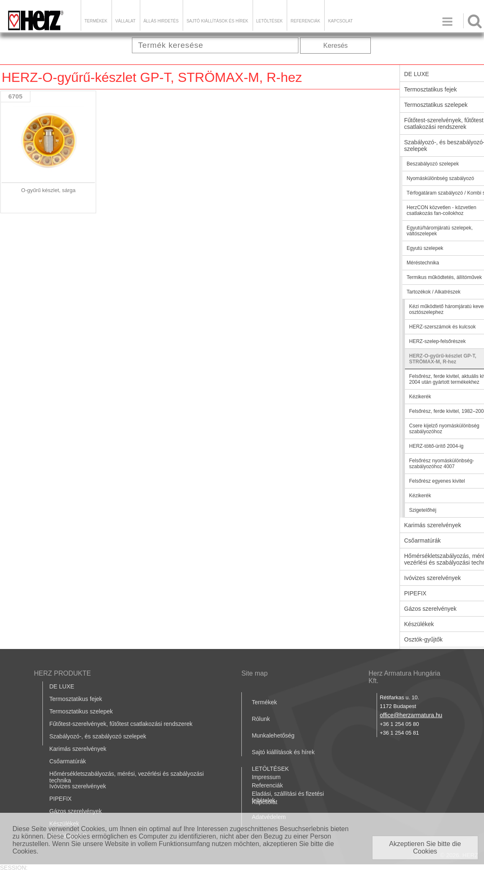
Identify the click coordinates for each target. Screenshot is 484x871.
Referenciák (305, 21)
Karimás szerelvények (78, 748)
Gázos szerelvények (76, 811)
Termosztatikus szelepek (81, 711)
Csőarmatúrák (68, 761)
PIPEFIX (61, 798)
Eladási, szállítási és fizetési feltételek (288, 797)
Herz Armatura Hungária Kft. (404, 677)
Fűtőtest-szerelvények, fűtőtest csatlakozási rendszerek (121, 723)
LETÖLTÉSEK (269, 21)
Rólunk (261, 719)
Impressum (266, 777)
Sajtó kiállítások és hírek (217, 21)
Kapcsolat (340, 21)
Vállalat (125, 21)
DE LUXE (62, 686)
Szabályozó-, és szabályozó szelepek (98, 736)
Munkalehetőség (273, 735)
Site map (254, 673)
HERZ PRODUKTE (62, 673)
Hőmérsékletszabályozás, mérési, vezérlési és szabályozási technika (127, 777)
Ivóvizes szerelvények (78, 786)
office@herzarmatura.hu (411, 715)
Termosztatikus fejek (76, 699)
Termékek (95, 21)
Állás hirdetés (161, 21)
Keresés (335, 45)
